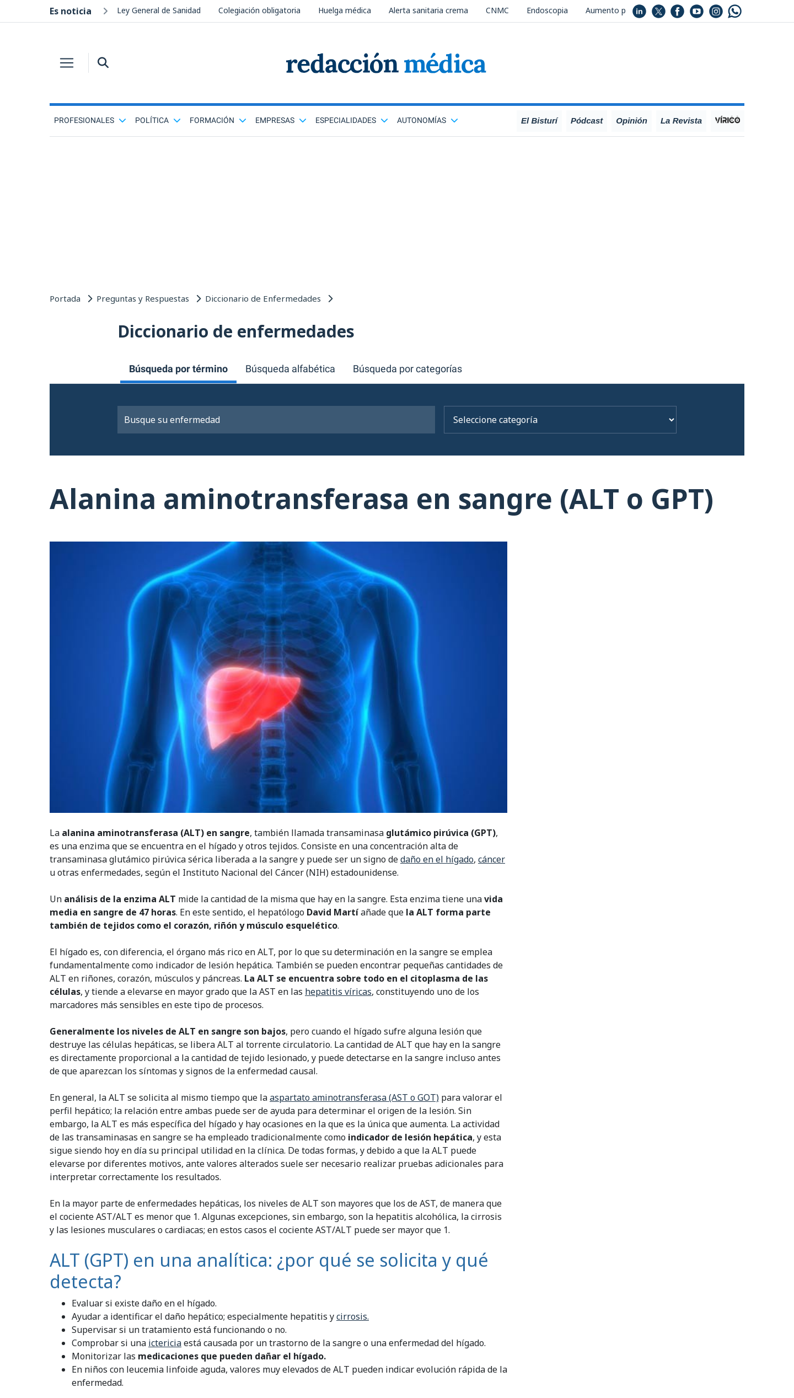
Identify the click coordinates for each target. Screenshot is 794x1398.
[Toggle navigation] (67, 63)
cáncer (491, 859)
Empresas (281, 120)
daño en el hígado (437, 859)
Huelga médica (344, 10)
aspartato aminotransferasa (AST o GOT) (354, 1097)
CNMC (497, 10)
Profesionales (90, 120)
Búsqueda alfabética (290, 368)
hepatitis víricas (338, 991)
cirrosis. (352, 1316)
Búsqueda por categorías (407, 368)
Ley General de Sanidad (159, 10)
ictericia (164, 1343)
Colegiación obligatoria (259, 10)
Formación (218, 120)
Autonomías (427, 120)
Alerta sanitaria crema (428, 10)
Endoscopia (547, 10)
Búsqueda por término (178, 368)
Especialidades (351, 120)
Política (158, 120)
